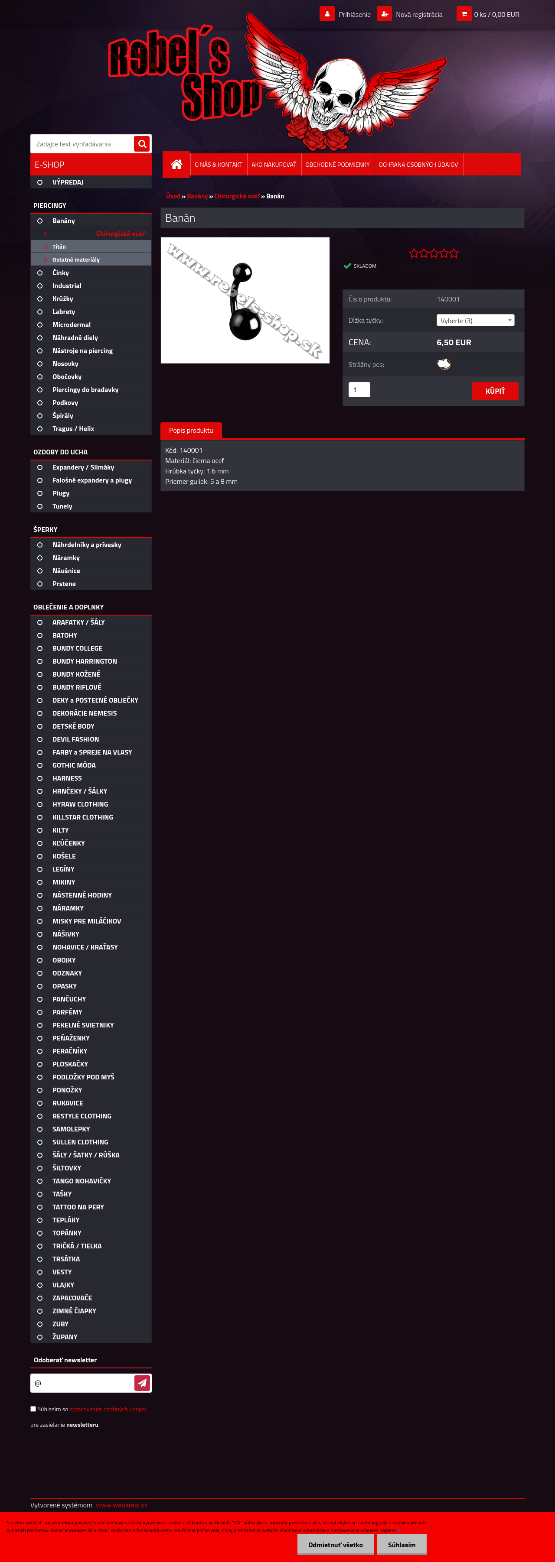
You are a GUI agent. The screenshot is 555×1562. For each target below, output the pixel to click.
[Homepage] (180, 164)
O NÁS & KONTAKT (218, 164)
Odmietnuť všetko (335, 1544)
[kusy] (359, 389)
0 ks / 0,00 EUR (496, 14)
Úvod (173, 196)
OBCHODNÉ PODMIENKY (338, 164)
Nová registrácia (419, 14)
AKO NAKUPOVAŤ (273, 164)
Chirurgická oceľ (237, 196)
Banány (197, 196)
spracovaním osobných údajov (108, 1408)
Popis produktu (191, 430)
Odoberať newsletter (65, 1360)
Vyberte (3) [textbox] (457, 320)
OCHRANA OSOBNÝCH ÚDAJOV (418, 164)
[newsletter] (142, 1383)
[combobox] (475, 320)
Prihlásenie (354, 14)
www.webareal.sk (122, 1505)
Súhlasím (402, 1544)
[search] (142, 144)
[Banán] (245, 241)
